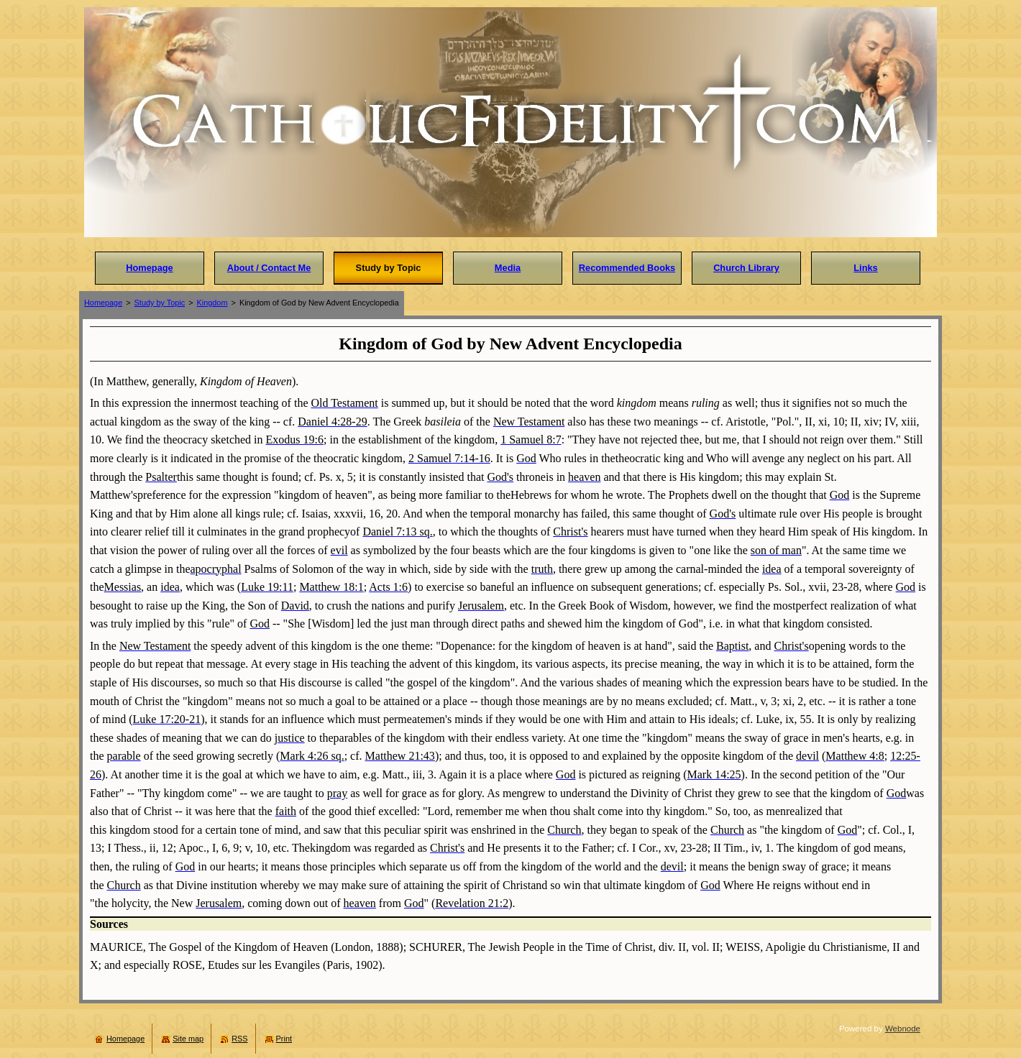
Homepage (103, 302)
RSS (239, 1038)
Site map (188, 1038)
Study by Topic (160, 302)
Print (284, 1038)
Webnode (902, 1028)
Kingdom (212, 302)
